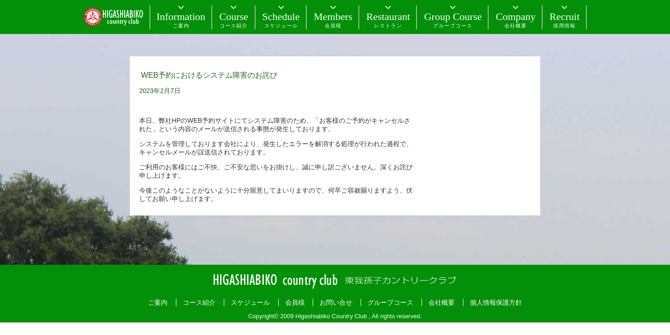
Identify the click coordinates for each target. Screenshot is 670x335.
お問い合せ (336, 302)
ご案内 (158, 302)
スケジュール (250, 302)
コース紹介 (199, 302)
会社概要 (442, 302)
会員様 (295, 302)
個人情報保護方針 (496, 302)
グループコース (390, 302)
